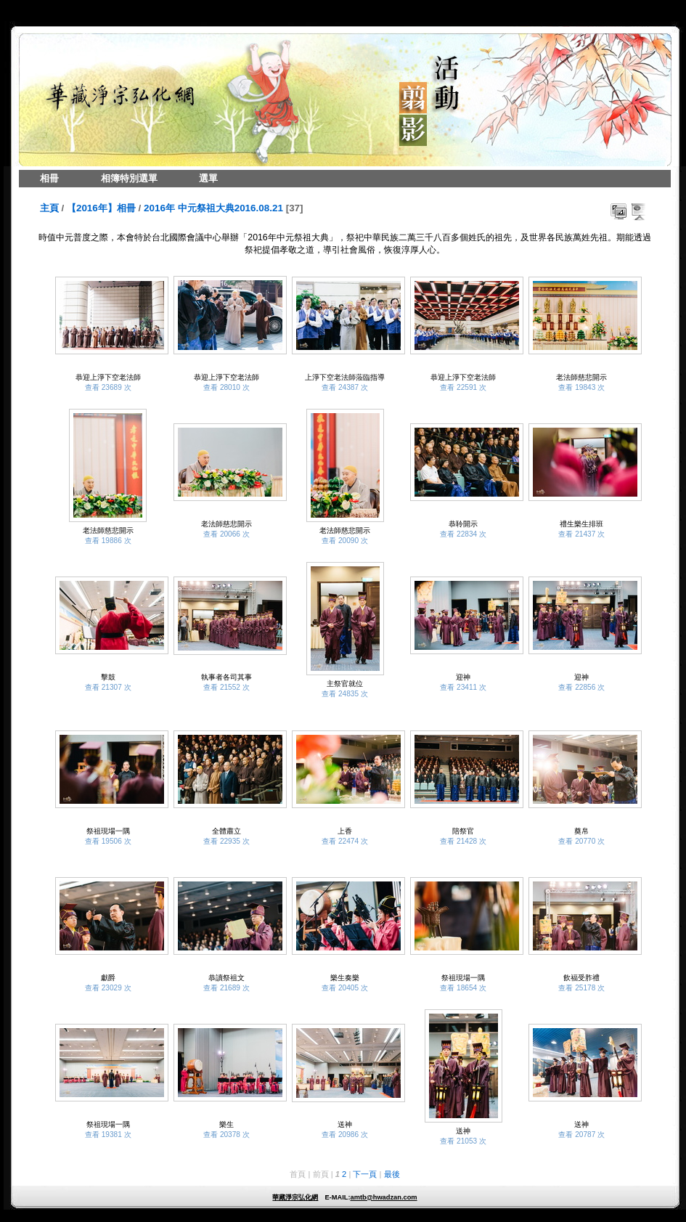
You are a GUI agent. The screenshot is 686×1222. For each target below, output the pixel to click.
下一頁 (365, 1174)
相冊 (49, 178)
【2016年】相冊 (101, 208)
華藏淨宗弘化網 (295, 1197)
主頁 (49, 208)
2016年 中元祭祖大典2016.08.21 (213, 208)
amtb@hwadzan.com (383, 1197)
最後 (392, 1174)
